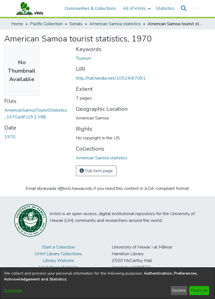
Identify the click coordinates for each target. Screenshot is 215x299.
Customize (13, 290)
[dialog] (107, 283)
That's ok (199, 290)
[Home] (35, 8)
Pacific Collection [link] (46, 24)
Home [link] (17, 24)
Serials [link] (76, 24)
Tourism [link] (83, 58)
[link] (101, 158)
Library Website (58, 260)
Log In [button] (195, 8)
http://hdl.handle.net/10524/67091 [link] (111, 78)
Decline (179, 290)
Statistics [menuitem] (165, 8)
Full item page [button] (96, 171)
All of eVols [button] (134, 8)
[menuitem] (136, 8)
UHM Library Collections (58, 254)
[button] (183, 8)
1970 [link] (9, 137)
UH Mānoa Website (58, 267)
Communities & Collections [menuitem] (90, 8)
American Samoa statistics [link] (115, 24)
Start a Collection (58, 247)
